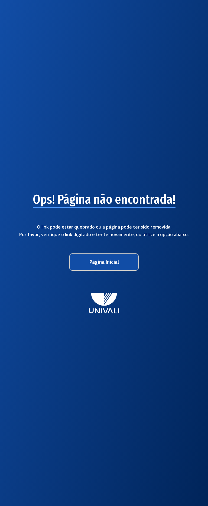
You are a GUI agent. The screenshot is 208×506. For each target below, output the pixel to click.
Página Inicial (104, 262)
